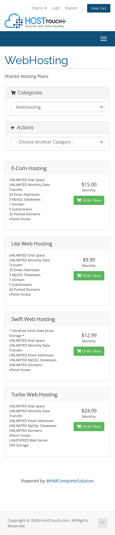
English (39, 7)
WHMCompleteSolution (70, 481)
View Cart (98, 8)
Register (71, 7)
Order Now (89, 200)
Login (56, 7)
